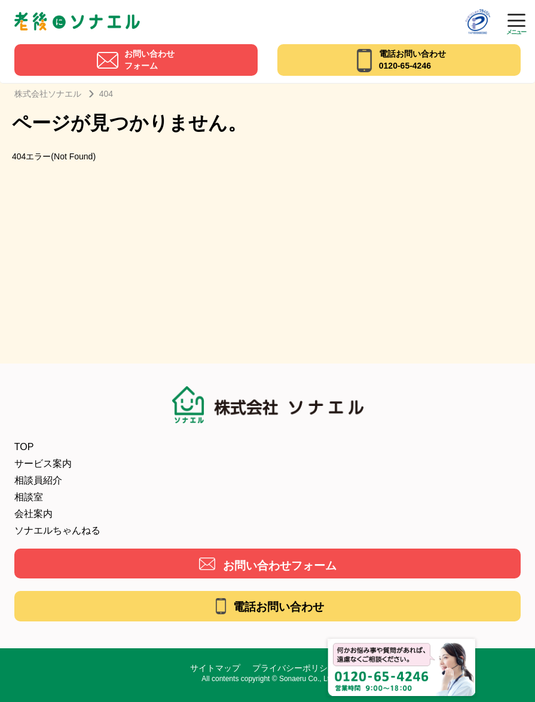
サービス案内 (43, 463)
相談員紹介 (38, 480)
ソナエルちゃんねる (57, 530)
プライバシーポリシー (294, 668)
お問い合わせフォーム (280, 565)
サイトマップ (215, 668)
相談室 (28, 497)
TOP (24, 447)
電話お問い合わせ (278, 607)
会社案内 (33, 514)
